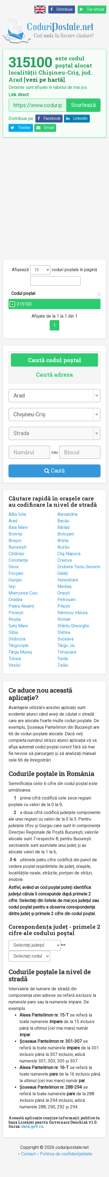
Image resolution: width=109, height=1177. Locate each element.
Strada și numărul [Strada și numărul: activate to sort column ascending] (48, 297)
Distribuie (61, 9)
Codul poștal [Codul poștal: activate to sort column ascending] (17, 297)
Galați (62, 586)
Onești (63, 606)
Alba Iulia (17, 527)
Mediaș (64, 599)
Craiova (64, 573)
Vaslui (14, 678)
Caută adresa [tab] (54, 387)
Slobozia (17, 652)
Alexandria (67, 527)
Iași (12, 599)
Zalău (62, 678)
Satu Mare (18, 639)
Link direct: (19, 95)
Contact (28, 1167)
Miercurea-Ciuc (23, 606)
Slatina (63, 645)
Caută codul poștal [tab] (54, 373)
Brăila (62, 553)
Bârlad (63, 540)
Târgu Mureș (20, 665)
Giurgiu (15, 593)
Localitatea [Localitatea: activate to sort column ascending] (83, 300)
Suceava (65, 652)
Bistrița (15, 547)
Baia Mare (18, 540)
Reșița (15, 632)
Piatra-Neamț (21, 619)
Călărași (16, 566)
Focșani (16, 586)
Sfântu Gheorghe (73, 639)
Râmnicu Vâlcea (72, 625)
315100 (24, 310)
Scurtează (83, 105)
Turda (62, 671)
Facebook (48, 118)
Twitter (20, 127)
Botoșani (65, 547)
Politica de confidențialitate (66, 1167)
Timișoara (66, 665)
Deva (13, 579)
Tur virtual (91, 9)
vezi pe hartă (44, 79)
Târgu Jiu (66, 658)
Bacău (63, 534)
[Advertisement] (54, 198)
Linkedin (76, 118)
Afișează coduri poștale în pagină (54, 270)
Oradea (15, 612)
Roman (64, 632)
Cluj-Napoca (68, 566)
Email (44, 127)
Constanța (18, 573)
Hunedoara (67, 593)
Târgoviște (19, 658)
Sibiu (13, 645)
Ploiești (16, 625)
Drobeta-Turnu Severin (78, 579)
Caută (54, 484)
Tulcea (15, 671)
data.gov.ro (32, 1139)
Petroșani (66, 612)
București (17, 560)
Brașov (15, 553)
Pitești (63, 619)
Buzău (63, 560)
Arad (13, 534)
